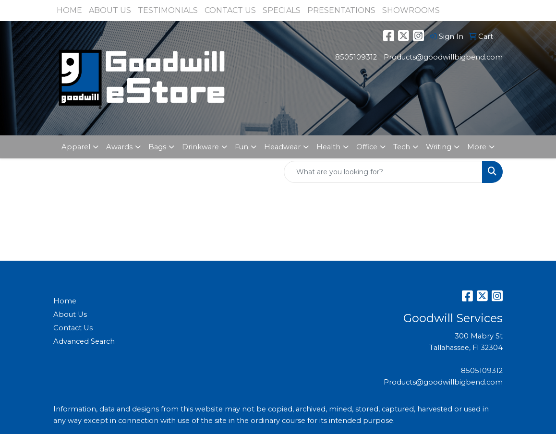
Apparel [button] (75, 147)
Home (64, 301)
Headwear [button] (282, 147)
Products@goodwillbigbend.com (443, 57)
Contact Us (73, 328)
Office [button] (366, 147)
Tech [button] (401, 147)
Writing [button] (438, 147)
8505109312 (356, 57)
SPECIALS (282, 10)
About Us (70, 314)
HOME (69, 10)
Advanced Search (84, 341)
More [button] (476, 147)
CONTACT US (230, 10)
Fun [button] (241, 147)
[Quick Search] (383, 172)
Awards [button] (119, 147)
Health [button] (328, 147)
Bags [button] (157, 147)
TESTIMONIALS (168, 10)
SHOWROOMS (411, 10)
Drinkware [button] (200, 147)
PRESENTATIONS (341, 10)
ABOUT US (110, 10)
